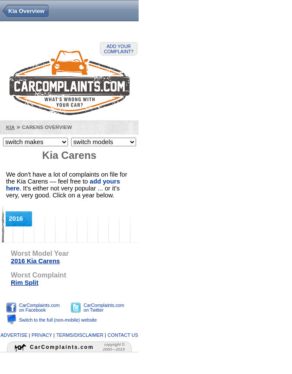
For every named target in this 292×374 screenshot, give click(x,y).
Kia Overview (26, 11)
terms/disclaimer (80, 335)
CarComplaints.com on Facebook (39, 308)
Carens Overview (47, 127)
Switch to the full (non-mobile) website (58, 319)
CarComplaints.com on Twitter (104, 308)
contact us (122, 335)
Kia (10, 127)
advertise (13, 335)
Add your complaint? (118, 49)
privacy (42, 335)
